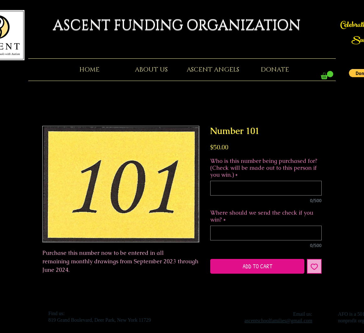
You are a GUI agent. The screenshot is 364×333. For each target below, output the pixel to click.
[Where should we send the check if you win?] (266, 233)
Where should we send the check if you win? (261, 216)
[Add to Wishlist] (314, 266)
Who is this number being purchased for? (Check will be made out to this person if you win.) (263, 168)
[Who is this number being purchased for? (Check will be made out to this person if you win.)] (266, 188)
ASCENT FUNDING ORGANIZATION (182, 25)
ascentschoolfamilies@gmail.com (278, 320)
